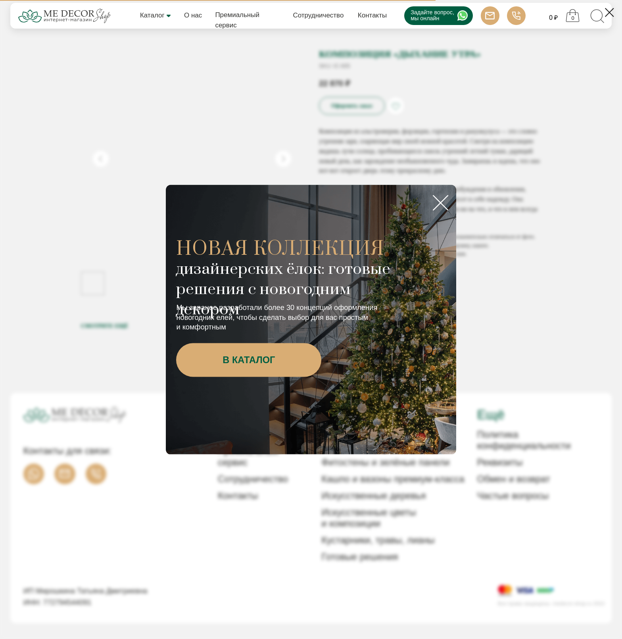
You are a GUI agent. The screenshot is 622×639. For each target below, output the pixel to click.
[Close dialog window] (609, 12)
